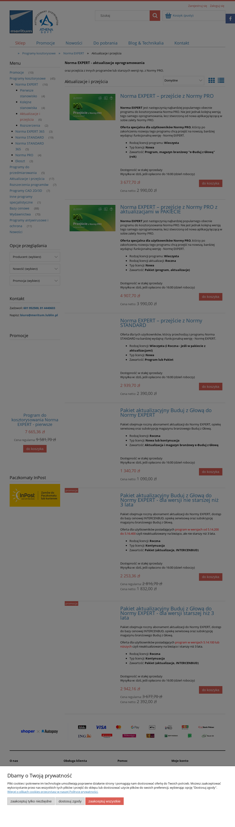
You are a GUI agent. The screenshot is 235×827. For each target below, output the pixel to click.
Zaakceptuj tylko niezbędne (31, 801)
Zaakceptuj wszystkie (104, 801)
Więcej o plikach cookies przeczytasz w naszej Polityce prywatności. (52, 792)
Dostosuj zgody (70, 801)
